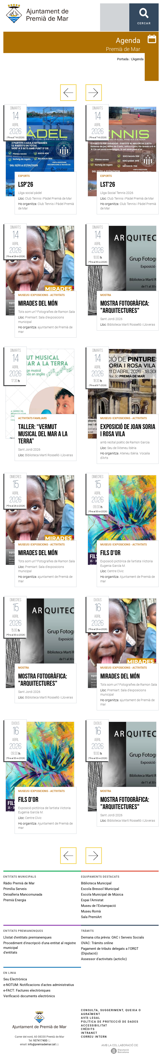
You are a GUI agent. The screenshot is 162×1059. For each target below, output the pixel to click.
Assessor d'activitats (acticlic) (104, 959)
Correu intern (94, 1036)
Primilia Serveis (15, 889)
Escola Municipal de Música (102, 894)
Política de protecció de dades (109, 1021)
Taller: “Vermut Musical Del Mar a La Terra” (43, 434)
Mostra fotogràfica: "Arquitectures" (124, 307)
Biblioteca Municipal (96, 883)
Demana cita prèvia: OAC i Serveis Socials (112, 937)
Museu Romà (91, 911)
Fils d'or (110, 553)
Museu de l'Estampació (98, 906)
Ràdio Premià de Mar (19, 883)
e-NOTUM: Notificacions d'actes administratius (38, 985)
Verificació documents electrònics (29, 996)
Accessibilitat (94, 1025)
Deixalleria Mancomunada (22, 894)
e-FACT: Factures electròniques (26, 990)
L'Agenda (137, 59)
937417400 (40, 1040)
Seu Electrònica (15, 979)
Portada (123, 59)
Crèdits (88, 1029)
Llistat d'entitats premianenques (27, 937)
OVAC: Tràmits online (97, 943)
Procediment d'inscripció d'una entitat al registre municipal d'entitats (39, 947)
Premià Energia (14, 900)
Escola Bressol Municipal (100, 889)
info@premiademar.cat (42, 1044)
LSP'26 (25, 185)
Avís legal (90, 1017)
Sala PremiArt (91, 917)
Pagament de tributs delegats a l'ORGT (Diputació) (109, 951)
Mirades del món (38, 303)
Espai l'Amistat (92, 900)
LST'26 (107, 185)
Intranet (89, 1033)
